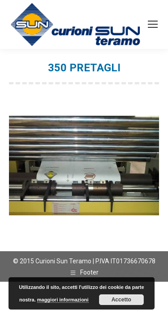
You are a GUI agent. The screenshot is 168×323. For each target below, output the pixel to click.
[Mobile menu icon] (152, 24)
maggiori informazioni (63, 299)
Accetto (121, 300)
